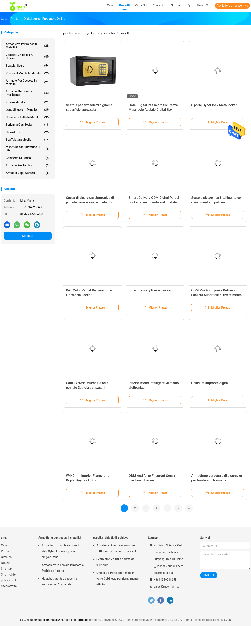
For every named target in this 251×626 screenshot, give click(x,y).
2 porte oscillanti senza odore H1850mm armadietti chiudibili (116, 548)
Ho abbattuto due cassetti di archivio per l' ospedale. (60, 581)
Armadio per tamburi (28, 165)
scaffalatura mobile (28, 140)
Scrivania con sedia (28, 125)
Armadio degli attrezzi (28, 173)
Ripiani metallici (28, 102)
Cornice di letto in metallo (28, 117)
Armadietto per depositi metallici (28, 45)
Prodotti (6, 551)
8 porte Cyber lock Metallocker (214, 105)
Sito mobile (8, 574)
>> (189, 508)
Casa (4, 545)
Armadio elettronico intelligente (28, 93)
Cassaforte (28, 132)
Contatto (27, 235)
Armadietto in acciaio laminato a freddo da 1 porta (63, 567)
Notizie (5, 563)
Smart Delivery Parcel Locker (150, 290)
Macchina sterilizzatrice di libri (28, 148)
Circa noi (6, 557)
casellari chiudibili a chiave (28, 56)
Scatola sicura (28, 66)
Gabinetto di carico (28, 158)
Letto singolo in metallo (28, 110)
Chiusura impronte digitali (210, 383)
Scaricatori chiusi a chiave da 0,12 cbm (115, 562)
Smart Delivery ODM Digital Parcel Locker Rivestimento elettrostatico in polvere (154, 202)
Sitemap (6, 568)
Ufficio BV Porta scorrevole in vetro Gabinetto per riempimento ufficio (117, 578)
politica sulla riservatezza (9, 583)
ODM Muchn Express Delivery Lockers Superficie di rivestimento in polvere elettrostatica (216, 294)
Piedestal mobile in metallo (28, 73)
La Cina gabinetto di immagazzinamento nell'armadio (54, 619)
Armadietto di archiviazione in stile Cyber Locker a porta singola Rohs (61, 551)
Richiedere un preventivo (232, 5)
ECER (227, 619)
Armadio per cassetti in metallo (28, 82)
